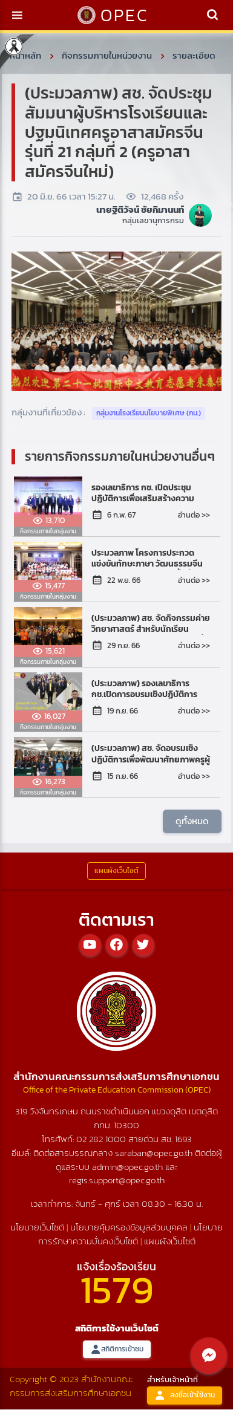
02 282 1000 (102, 1139)
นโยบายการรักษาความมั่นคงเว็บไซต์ (130, 1234)
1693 (183, 1139)
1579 (117, 1289)
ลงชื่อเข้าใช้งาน (184, 1395)
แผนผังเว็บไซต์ (169, 1241)
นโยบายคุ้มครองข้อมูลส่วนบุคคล (129, 1227)
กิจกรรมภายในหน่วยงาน (107, 55)
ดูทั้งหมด (192, 821)
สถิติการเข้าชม (116, 1349)
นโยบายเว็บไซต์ (37, 1227)
